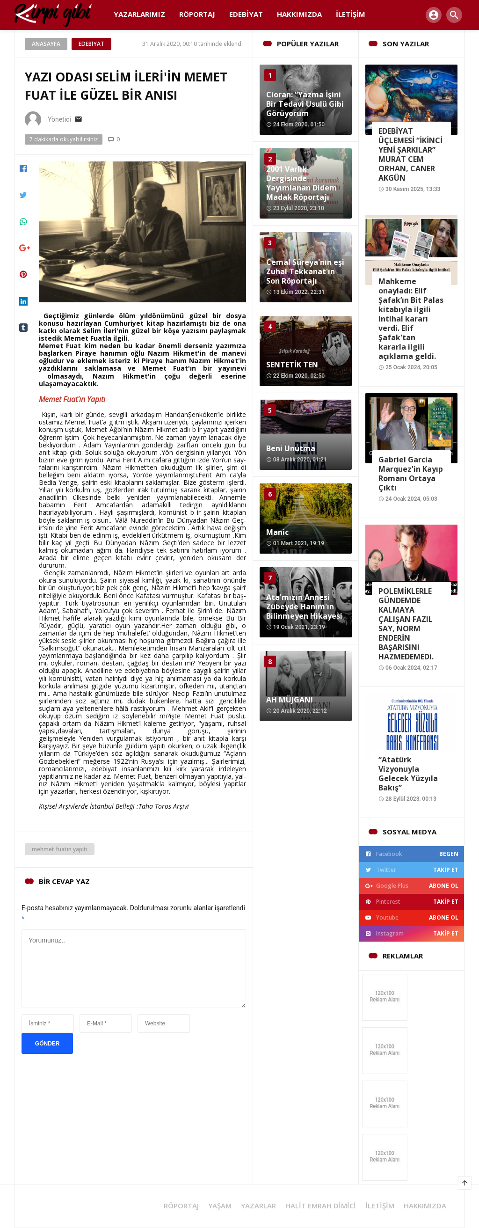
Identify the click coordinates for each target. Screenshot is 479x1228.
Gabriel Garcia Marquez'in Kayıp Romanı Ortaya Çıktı (410, 473)
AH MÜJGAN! (289, 699)
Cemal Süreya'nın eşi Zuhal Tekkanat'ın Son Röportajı (305, 271)
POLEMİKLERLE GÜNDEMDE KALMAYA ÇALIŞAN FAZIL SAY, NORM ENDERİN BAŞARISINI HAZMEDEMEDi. (406, 624)
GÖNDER (47, 1043)
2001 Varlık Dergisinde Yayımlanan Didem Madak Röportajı (301, 183)
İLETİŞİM (379, 1206)
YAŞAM (220, 1206)
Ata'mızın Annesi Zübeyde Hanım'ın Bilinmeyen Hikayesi (304, 606)
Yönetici (59, 119)
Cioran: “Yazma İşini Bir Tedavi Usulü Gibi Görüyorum (305, 103)
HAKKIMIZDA (425, 1206)
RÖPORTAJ (181, 1206)
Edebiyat (91, 44)
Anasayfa (46, 44)
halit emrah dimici (320, 1206)
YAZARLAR (258, 1206)
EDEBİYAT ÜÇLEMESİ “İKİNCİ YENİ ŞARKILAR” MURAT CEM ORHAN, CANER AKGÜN (410, 154)
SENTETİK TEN (292, 364)
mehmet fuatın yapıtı (59, 849)
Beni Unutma (290, 448)
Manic (277, 532)
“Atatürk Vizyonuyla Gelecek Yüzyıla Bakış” (408, 773)
